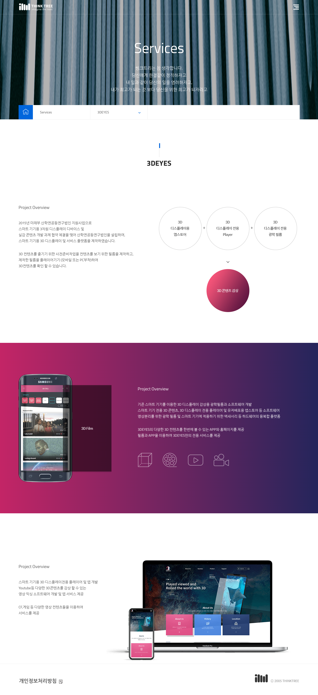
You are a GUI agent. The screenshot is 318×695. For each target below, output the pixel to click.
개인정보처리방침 (38, 681)
